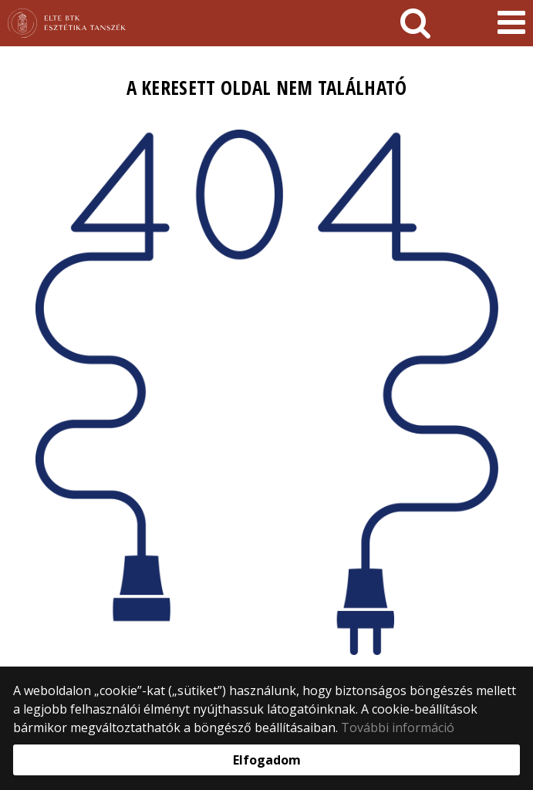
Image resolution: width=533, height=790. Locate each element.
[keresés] (415, 23)
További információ (397, 727)
